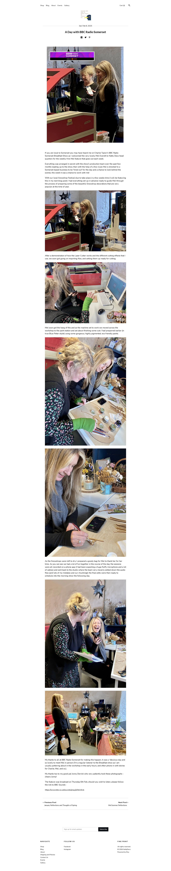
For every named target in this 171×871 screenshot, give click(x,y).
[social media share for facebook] (81, 37)
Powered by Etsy (123, 852)
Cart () (122, 5)
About (53, 5)
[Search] (129, 5)
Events (60, 5)
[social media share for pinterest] (89, 37)
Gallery (66, 5)
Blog (47, 5)
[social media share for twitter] (85, 37)
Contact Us (44, 857)
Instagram (67, 849)
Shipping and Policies (47, 855)
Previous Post (64, 804)
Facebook (67, 847)
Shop (42, 5)
